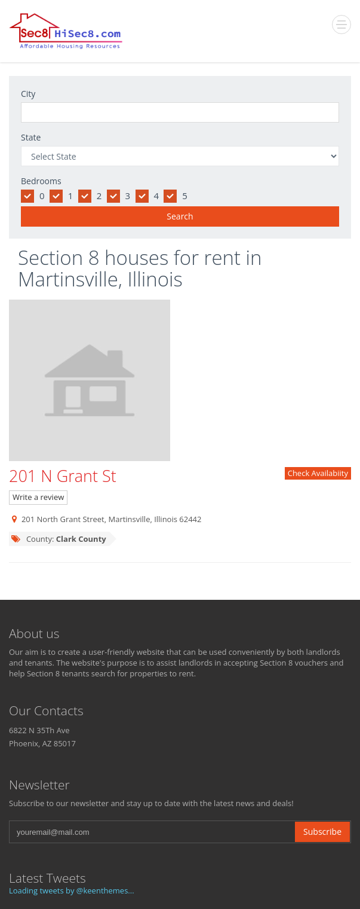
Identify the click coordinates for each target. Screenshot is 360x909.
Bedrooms (41, 181)
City (28, 93)
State (31, 137)
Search (180, 216)
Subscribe (322, 831)
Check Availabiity (318, 473)
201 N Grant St (62, 476)
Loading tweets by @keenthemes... (71, 890)
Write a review (38, 497)
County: (58, 538)
